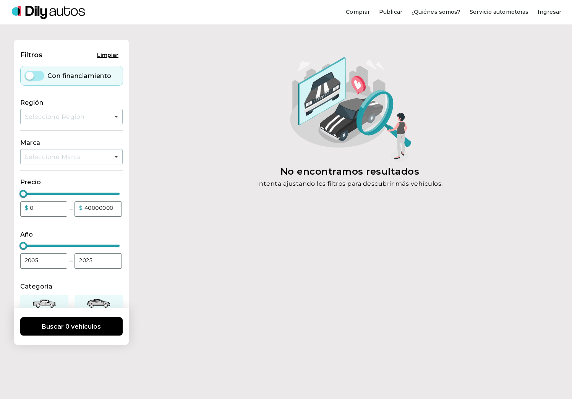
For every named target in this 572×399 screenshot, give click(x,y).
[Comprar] (357, 12)
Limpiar (107, 55)
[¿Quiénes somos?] (436, 12)
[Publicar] (390, 12)
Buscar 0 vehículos (71, 326)
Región (32, 102)
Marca (30, 142)
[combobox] (71, 116)
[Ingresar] (549, 12)
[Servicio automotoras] (499, 12)
